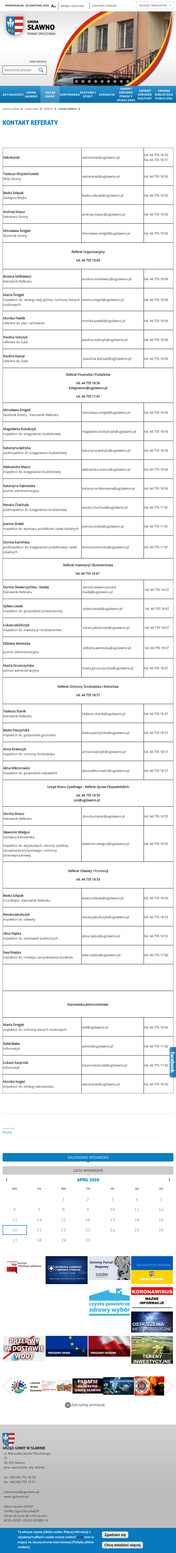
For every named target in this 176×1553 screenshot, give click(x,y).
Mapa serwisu (38, 61)
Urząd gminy (50, 94)
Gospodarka (68, 94)
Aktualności (12, 94)
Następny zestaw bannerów (168, 1386)
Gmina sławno (31, 94)
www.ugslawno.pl (16, 1496)
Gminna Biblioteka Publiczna (164, 94)
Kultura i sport (88, 94)
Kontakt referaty (67, 108)
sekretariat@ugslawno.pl (21, 1492)
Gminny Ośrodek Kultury (145, 94)
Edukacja (107, 94)
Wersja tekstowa (72, 6)
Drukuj (7, 1132)
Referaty (48, 108)
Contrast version (104, 5)
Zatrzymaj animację (88, 1404)
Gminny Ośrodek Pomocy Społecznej (126, 94)
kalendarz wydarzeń (88, 1157)
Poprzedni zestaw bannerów (7, 1386)
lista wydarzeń (88, 1170)
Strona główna (11, 108)
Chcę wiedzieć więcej (122, 1545)
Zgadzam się (115, 1535)
